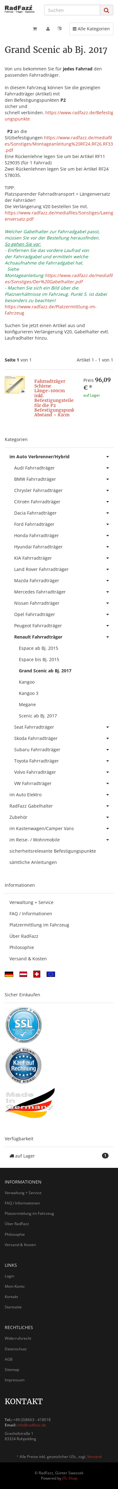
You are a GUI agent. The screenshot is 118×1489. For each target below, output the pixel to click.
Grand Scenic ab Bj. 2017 (45, 671)
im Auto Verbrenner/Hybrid (61, 456)
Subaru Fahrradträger (63, 749)
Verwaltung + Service (31, 902)
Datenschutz (16, 1349)
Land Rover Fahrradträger (63, 569)
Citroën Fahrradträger (63, 501)
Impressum (15, 1380)
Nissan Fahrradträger (63, 603)
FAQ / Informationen (30, 914)
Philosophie (21, 947)
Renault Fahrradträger (63, 637)
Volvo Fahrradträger (63, 772)
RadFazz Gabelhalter (61, 806)
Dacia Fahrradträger (63, 513)
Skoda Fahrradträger (63, 738)
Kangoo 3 (28, 693)
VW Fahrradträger (63, 783)
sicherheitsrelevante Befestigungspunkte (52, 851)
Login (9, 1276)
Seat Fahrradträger (63, 727)
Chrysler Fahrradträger (63, 490)
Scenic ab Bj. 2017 (38, 716)
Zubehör (61, 817)
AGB (9, 1359)
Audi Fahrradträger (63, 468)
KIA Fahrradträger (63, 558)
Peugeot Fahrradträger (63, 625)
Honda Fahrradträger (63, 535)
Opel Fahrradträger (63, 614)
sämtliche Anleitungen (33, 862)
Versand (94, 1456)
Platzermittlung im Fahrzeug (39, 925)
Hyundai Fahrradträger (63, 546)
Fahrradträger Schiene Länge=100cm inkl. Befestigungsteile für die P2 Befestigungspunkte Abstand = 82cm (56, 398)
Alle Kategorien (91, 28)
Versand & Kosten (28, 959)
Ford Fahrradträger (63, 524)
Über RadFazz (23, 936)
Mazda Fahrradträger (63, 580)
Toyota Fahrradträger (63, 761)
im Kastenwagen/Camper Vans (61, 828)
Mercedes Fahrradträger (63, 592)
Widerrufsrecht (18, 1338)
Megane (27, 704)
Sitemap (12, 1369)
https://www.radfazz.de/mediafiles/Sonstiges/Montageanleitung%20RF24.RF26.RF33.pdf (59, 144)
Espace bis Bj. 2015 (39, 659)
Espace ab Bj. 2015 (38, 648)
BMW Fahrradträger (63, 479)
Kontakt (11, 1296)
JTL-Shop (69, 1478)
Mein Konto (15, 1286)
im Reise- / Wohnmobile (61, 839)
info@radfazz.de (31, 1425)
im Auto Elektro (61, 794)
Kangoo (27, 682)
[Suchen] (72, 10)
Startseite (13, 1307)
